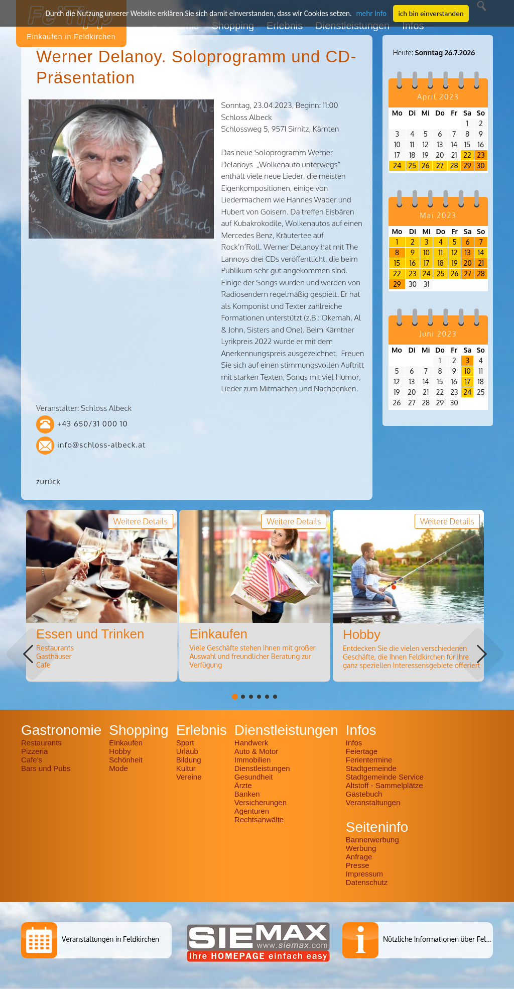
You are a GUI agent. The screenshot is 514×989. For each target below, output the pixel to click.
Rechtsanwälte (259, 819)
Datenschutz (367, 882)
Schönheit (126, 759)
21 (481, 263)
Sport (185, 742)
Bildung (188, 759)
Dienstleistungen (262, 768)
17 (426, 263)
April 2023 (438, 96)
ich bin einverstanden (428, 13)
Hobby (120, 751)
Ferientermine (369, 759)
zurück (48, 481)
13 (468, 252)
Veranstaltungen (373, 802)
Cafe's (31, 759)
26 (426, 165)
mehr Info (369, 13)
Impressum (364, 873)
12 (455, 252)
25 (412, 165)
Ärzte (243, 785)
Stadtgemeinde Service (385, 777)
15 (397, 263)
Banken (247, 794)
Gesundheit (253, 777)
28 (454, 165)
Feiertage (361, 751)
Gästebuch (364, 794)
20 (468, 263)
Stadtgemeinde (371, 768)
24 (397, 165)
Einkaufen (126, 742)
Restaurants (41, 742)
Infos (354, 742)
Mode (118, 768)
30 (481, 165)
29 (467, 165)
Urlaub (187, 751)
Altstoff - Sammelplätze (385, 785)
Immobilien (252, 759)
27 (440, 165)
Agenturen (251, 811)
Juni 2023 (438, 333)
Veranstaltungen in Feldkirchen (110, 939)
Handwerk (251, 742)
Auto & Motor (256, 751)
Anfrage (359, 856)
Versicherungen (260, 802)
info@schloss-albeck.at (101, 445)
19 (454, 263)
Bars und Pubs (45, 768)
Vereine (189, 777)
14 (481, 252)
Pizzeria (34, 751)
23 (480, 155)
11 (440, 252)
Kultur (186, 768)
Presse (357, 865)
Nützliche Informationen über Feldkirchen (448, 939)
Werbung (361, 848)
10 (426, 252)
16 (413, 263)
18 (441, 263)
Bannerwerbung (372, 839)
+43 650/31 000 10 (92, 423)
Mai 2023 (438, 215)
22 (467, 155)
